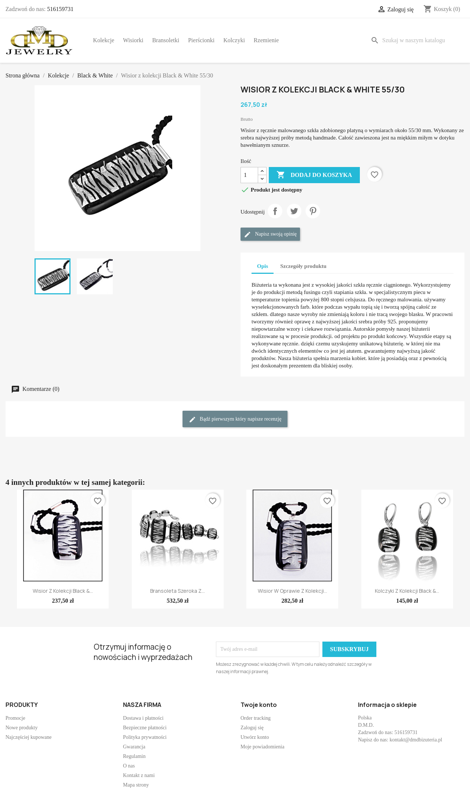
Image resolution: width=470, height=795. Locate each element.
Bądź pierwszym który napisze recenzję (235, 419)
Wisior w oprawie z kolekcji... (292, 590)
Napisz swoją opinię (270, 234)
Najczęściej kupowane (29, 737)
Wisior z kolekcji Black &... (63, 590)
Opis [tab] (262, 266)
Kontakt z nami (139, 775)
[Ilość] (249, 175)
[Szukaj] (416, 40)
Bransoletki (165, 40)
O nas (129, 766)
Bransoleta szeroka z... (177, 590)
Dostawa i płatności (143, 718)
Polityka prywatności (145, 737)
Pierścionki (201, 40)
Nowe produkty (22, 727)
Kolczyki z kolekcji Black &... (407, 590)
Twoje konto (259, 705)
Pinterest (313, 211)
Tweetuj (294, 211)
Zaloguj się (252, 727)
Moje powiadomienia (262, 746)
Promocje (15, 718)
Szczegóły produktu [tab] (303, 266)
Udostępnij (275, 211)
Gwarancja (134, 746)
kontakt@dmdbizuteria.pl (416, 740)
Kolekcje (103, 40)
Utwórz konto (255, 737)
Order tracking (256, 718)
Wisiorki (133, 40)
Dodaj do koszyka (314, 175)
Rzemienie (266, 40)
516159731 (60, 9)
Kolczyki (234, 40)
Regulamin (134, 756)
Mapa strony (136, 785)
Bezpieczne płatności (145, 727)
